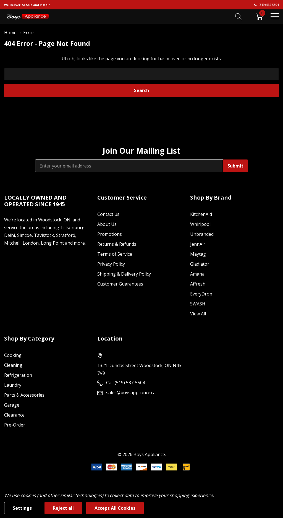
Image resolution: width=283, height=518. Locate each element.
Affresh (197, 284)
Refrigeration (18, 375)
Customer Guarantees (120, 284)
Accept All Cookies (115, 508)
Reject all (63, 508)
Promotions (109, 234)
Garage (11, 405)
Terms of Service (114, 254)
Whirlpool (200, 224)
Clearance (14, 415)
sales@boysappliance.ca (131, 392)
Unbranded (202, 234)
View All (198, 314)
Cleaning (13, 365)
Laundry (12, 385)
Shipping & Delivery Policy (124, 274)
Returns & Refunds (116, 244)
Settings (22, 508)
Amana (197, 274)
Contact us (108, 214)
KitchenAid (201, 214)
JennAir (197, 244)
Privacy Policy (111, 264)
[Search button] (238, 16)
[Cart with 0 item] (259, 16)
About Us (107, 224)
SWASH (197, 304)
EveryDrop (201, 294)
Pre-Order (14, 425)
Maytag (198, 254)
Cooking (13, 355)
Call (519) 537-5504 (125, 383)
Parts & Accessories (24, 395)
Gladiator (199, 264)
